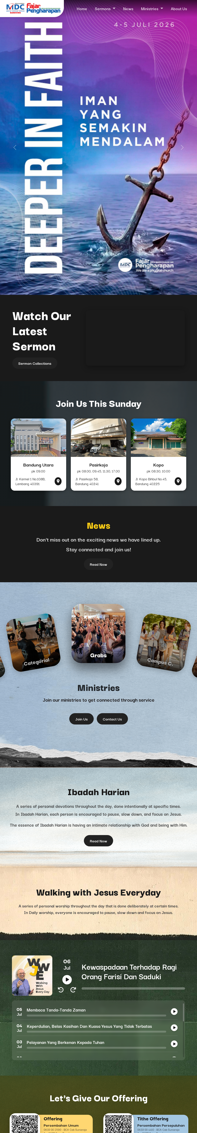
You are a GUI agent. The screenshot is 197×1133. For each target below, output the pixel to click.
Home (82, 8)
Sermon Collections (34, 363)
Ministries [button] (150, 8)
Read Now (98, 564)
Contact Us (112, 719)
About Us (179, 8)
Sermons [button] (103, 8)
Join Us (81, 719)
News (128, 8)
